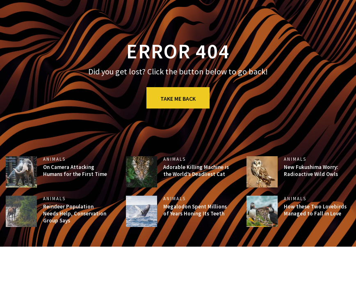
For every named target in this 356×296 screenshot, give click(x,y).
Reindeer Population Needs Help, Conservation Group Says (74, 213)
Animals (54, 159)
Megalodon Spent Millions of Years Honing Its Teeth (195, 210)
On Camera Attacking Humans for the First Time (75, 171)
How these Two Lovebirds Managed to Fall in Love (315, 210)
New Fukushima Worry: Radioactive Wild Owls (311, 171)
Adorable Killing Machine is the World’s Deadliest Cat (196, 171)
